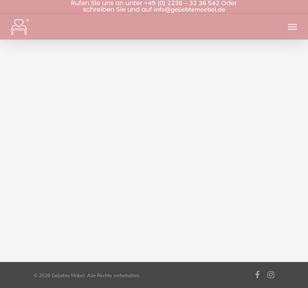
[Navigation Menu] (292, 27)
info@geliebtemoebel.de (189, 9)
